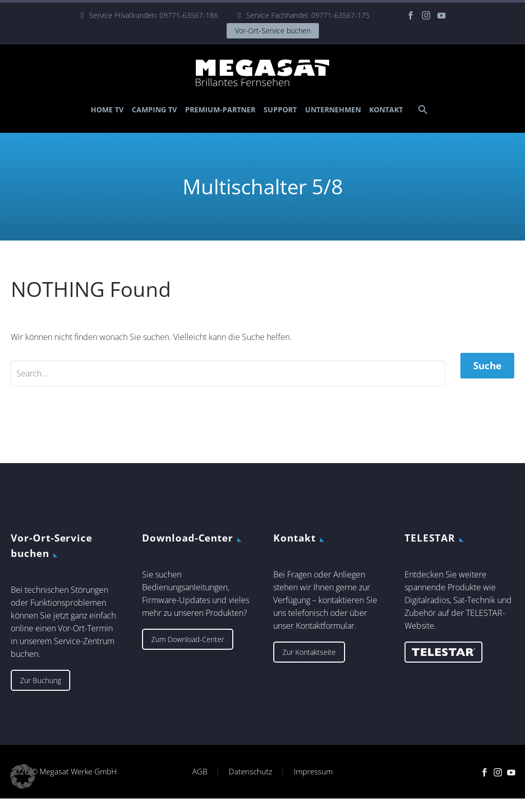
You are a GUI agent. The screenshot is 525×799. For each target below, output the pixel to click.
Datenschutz (250, 771)
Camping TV (154, 109)
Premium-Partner (220, 109)
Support (280, 109)
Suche (487, 365)
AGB (199, 771)
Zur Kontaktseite (309, 652)
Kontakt (386, 109)
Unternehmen (333, 109)
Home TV (107, 109)
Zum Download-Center (187, 639)
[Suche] (422, 109)
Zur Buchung (40, 680)
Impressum (313, 771)
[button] (22, 776)
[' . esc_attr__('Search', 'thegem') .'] (228, 373)
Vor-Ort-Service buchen (273, 30)
